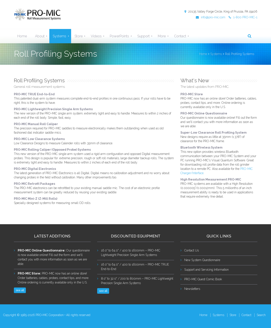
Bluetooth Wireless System (201, 147)
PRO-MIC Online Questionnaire (203, 113)
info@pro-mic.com (210, 17)
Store (81, 36)
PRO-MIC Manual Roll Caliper (36, 124)
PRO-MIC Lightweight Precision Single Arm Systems (53, 109)
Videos (98, 36)
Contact (182, 36)
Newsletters (192, 288)
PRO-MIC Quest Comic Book (203, 279)
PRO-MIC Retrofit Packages (34, 183)
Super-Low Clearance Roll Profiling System (213, 132)
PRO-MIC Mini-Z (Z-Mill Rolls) (35, 198)
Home (22, 36)
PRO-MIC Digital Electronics (35, 169)
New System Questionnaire (202, 260)
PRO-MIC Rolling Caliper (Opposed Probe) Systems (52, 149)
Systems (62, 36)
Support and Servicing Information (206, 269)
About (42, 36)
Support (145, 36)
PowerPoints (122, 36)
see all (20, 290)
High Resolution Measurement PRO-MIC (210, 179)
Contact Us (191, 250)
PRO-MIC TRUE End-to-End (34, 94)
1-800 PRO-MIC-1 (243, 17)
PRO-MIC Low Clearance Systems (39, 139)
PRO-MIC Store (191, 94)
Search (261, 315)
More (164, 36)
